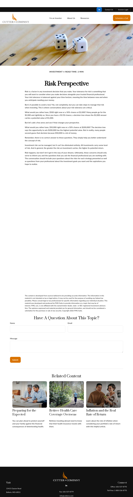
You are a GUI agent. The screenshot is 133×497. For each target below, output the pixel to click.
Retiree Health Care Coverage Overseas (63, 405)
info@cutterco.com (66, 489)
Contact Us (109, 2)
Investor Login (123, 2)
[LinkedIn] (99, 2)
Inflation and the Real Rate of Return (101, 405)
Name (12, 316)
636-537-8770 (121, 480)
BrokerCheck (89, 493)
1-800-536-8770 (120, 483)
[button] (55, 11)
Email (70, 316)
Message (13, 331)
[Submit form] (15, 353)
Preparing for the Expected (24, 405)
